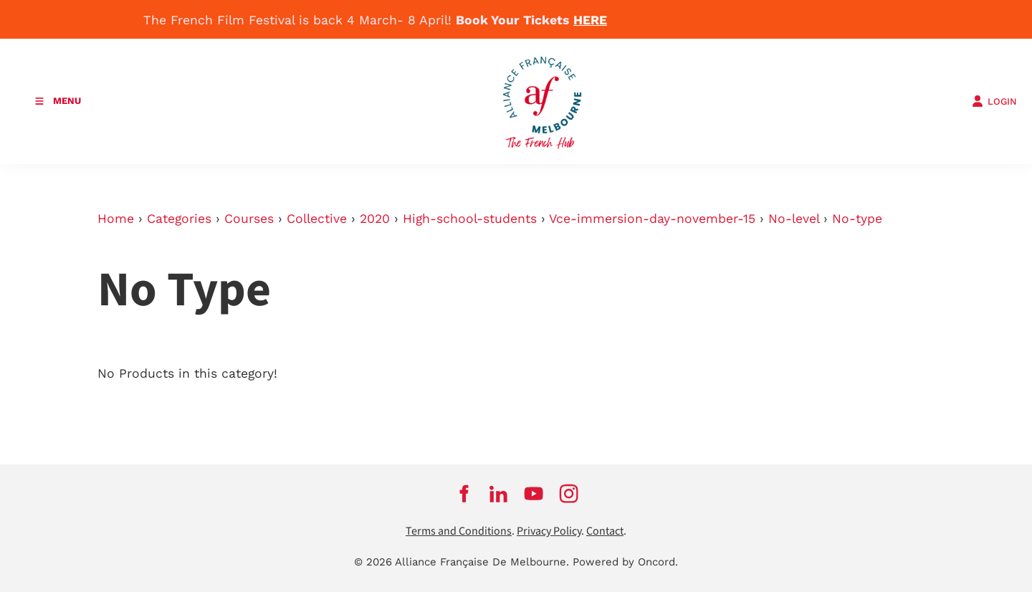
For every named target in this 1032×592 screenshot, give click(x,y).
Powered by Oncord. (625, 561)
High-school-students (470, 218)
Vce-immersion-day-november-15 (652, 218)
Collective (317, 218)
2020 (375, 218)
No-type (857, 218)
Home (115, 218)
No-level (793, 218)
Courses (249, 218)
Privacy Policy (549, 531)
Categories (179, 218)
